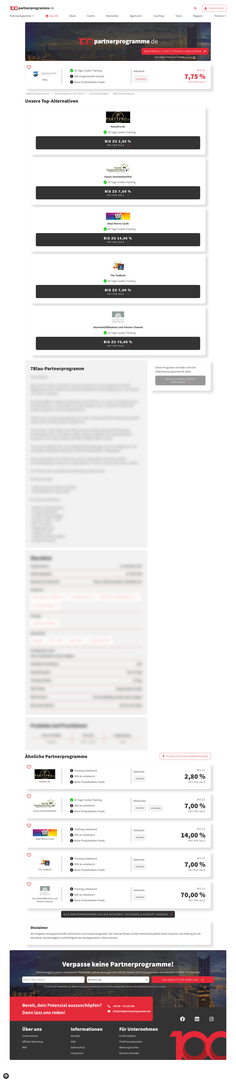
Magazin (198, 16)
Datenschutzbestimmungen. (179, 986)
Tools (179, 16)
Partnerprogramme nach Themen (69, 93)
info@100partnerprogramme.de (129, 1011)
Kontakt (75, 1036)
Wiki (24, 1047)
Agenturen (136, 16)
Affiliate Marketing (32, 1042)
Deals (72, 16)
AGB (73, 1042)
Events (91, 16)
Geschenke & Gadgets (98, 93)
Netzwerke (112, 16)
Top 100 (52, 16)
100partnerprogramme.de (37, 93)
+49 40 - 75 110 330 (121, 1006)
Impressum (77, 1053)
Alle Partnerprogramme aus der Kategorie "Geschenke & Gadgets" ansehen (118, 914)
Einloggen (214, 8)
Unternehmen (30, 1036)
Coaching (158, 16)
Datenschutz (78, 1047)
